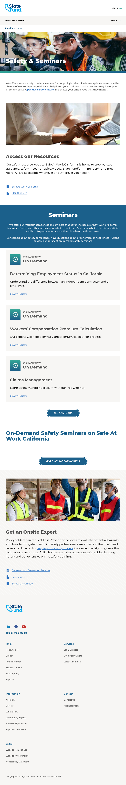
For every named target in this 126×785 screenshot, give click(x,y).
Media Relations (71, 706)
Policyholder (12, 650)
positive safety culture (40, 89)
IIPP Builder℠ (16, 193)
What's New (12, 711)
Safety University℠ (19, 584)
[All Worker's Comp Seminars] (63, 413)
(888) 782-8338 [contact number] (16, 632)
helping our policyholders (55, 548)
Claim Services (71, 650)
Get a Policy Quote (73, 656)
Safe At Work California (22, 187)
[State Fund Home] (64, 608)
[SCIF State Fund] (13, 8)
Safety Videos (16, 577)
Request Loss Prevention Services (28, 570)
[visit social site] (8, 626)
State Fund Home (13, 28)
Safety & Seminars (72, 661)
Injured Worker (13, 661)
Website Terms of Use (16, 750)
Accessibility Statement (17, 761)
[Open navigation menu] (116, 20)
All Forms (10, 700)
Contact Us (69, 700)
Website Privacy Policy (17, 756)
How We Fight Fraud (16, 723)
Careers (9, 706)
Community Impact (16, 717)
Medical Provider (14, 667)
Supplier (10, 679)
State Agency (12, 673)
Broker (9, 656)
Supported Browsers (16, 729)
